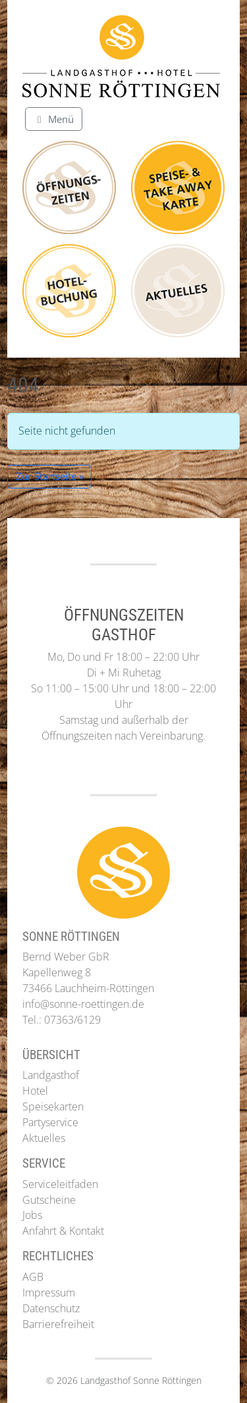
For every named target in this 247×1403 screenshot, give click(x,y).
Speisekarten (53, 1106)
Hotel (35, 1090)
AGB (32, 1277)
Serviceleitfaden (60, 1184)
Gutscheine (49, 1200)
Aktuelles (43, 1138)
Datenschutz (51, 1308)
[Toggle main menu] (53, 119)
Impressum (48, 1292)
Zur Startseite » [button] (50, 476)
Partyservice (50, 1122)
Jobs (32, 1215)
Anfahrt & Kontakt (63, 1231)
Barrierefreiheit (58, 1324)
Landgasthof (50, 1075)
